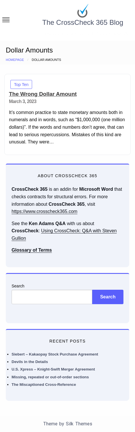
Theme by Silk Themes (67, 424)
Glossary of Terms (32, 250)
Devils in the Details (30, 362)
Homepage (15, 59)
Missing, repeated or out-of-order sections (50, 377)
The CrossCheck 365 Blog (82, 22)
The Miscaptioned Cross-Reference (44, 384)
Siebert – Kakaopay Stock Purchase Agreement (55, 354)
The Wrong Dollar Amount (43, 94)
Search (18, 286)
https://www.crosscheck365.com (44, 211)
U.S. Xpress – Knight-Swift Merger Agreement (53, 369)
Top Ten (21, 84)
